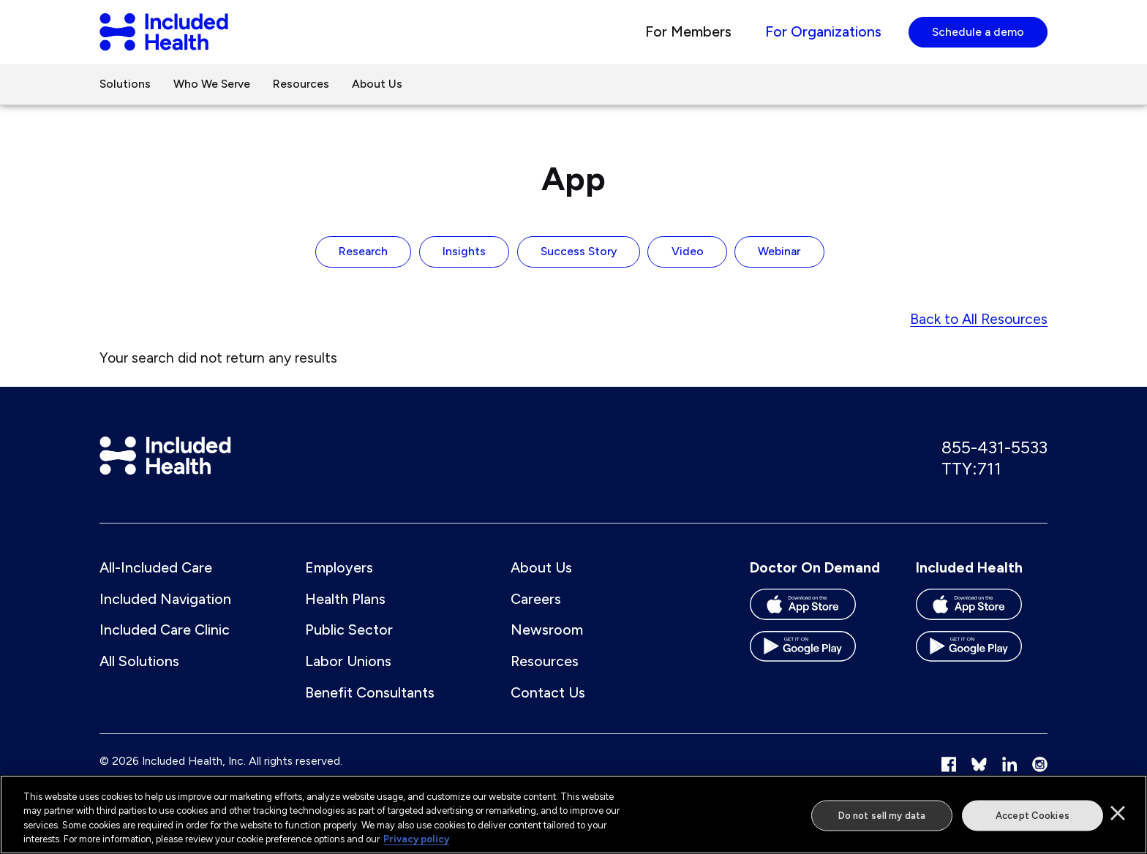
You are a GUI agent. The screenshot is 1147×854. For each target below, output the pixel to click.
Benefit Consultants (370, 694)
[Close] (1117, 813)
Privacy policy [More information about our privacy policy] (416, 839)
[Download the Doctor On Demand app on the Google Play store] (815, 653)
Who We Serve (211, 85)
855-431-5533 (994, 449)
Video (688, 253)
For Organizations (823, 32)
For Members (688, 32)
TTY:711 (971, 470)
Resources (301, 85)
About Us (377, 85)
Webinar (779, 253)
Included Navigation (165, 600)
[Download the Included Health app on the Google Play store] (982, 653)
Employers (339, 569)
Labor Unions (348, 663)
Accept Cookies (1032, 814)
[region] (573, 814)
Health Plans (345, 600)
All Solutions (139, 663)
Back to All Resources (979, 320)
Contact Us (548, 694)
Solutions (125, 85)
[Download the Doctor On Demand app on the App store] (815, 611)
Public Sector (349, 631)
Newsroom (547, 631)
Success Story (579, 253)
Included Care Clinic (164, 631)
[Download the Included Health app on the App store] (982, 611)
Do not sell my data (881, 814)
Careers (536, 600)
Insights (464, 253)
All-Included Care (155, 569)
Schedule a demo (978, 32)
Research (363, 253)
